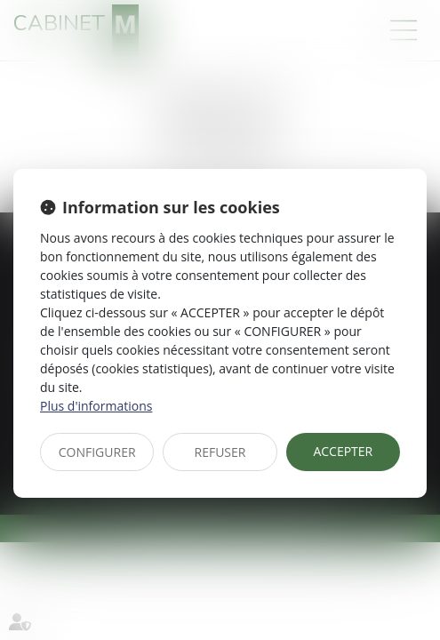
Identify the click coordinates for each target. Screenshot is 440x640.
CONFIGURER (97, 452)
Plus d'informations (96, 405)
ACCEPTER (342, 451)
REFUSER (220, 452)
